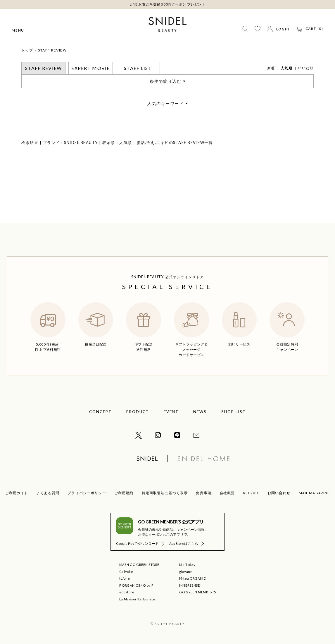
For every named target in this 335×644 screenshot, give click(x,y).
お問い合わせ (279, 493)
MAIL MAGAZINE (314, 493)
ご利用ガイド (16, 493)
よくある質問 (47, 493)
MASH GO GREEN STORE (139, 564)
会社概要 (227, 493)
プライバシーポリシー (87, 493)
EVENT (171, 411)
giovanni (186, 571)
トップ (27, 50)
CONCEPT (100, 411)
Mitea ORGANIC (192, 578)
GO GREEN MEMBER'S (197, 592)
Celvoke (126, 571)
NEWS (200, 411)
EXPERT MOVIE (90, 68)
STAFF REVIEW (52, 50)
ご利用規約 (124, 493)
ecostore (126, 592)
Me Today (187, 564)
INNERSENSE (189, 585)
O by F (148, 585)
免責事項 (203, 493)
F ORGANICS (129, 585)
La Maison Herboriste (137, 599)
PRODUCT (137, 411)
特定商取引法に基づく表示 (165, 493)
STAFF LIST (138, 68)
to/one (124, 578)
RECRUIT (251, 493)
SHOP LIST (233, 411)
